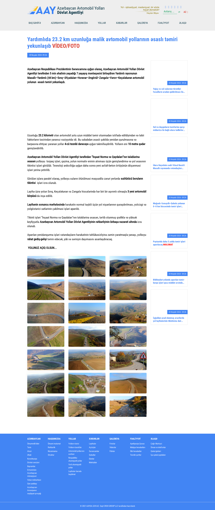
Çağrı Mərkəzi (156, 443)
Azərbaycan (58, 22)
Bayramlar (31, 466)
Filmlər (112, 451)
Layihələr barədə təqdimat (74, 473)
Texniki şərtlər (135, 455)
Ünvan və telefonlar (158, 447)
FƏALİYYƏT (163, 22)
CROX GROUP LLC (111, 506)
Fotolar (112, 443)
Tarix (29, 447)
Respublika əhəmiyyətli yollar (75, 459)
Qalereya (142, 22)
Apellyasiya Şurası (137, 443)
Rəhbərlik (51, 447)
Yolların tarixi (73, 443)
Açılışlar (92, 447)
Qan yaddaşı (32, 483)
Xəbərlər (121, 22)
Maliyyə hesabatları (137, 447)
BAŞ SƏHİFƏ (35, 22)
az (186, 12)
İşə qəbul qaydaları (158, 455)
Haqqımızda (81, 22)
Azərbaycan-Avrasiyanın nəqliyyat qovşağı (34, 490)
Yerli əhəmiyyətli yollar (74, 466)
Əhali (29, 455)
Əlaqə (182, 22)
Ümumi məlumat (54, 443)
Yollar (102, 22)
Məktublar (93, 462)
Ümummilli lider (33, 443)
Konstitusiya (32, 459)
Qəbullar (92, 455)
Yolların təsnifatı (75, 447)
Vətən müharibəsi (34, 480)
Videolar (113, 447)
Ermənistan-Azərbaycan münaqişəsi (32, 473)
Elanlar (91, 459)
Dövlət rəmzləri (33, 462)
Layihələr (92, 443)
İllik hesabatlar (136, 451)
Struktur (51, 455)
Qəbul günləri (156, 451)
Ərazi (29, 451)
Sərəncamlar (94, 451)
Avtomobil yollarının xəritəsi (76, 452)
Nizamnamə (52, 451)
